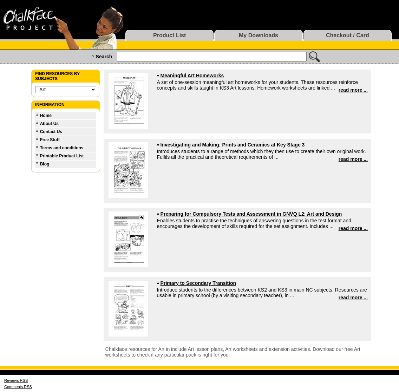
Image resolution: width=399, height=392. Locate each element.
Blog (45, 164)
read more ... (353, 90)
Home (46, 115)
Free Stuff (50, 139)
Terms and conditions (62, 147)
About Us (49, 123)
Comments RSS (18, 387)
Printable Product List (62, 155)
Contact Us (51, 131)
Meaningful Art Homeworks (192, 75)
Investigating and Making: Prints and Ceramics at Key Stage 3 (233, 145)
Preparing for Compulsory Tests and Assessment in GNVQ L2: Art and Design (251, 214)
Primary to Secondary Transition (198, 283)
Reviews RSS (16, 380)
